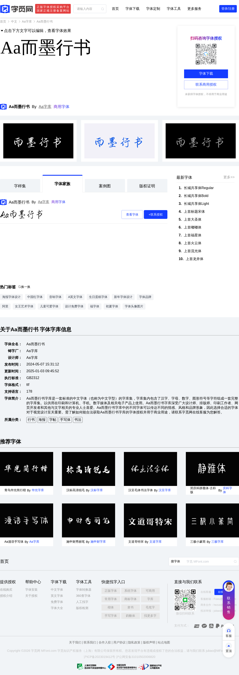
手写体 (65, 420)
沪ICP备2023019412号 (99, 657)
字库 (150, 599)
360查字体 (83, 595)
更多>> (229, 177)
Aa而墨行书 (19, 202)
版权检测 (82, 608)
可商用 (150, 590)
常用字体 (111, 599)
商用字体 (61, 107)
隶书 (130, 607)
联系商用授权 (206, 84)
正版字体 (111, 590)
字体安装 (31, 589)
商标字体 (130, 599)
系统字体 (130, 590)
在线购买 (6, 589)
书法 (77, 420)
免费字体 (57, 602)
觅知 (63, 650)
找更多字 (150, 615)
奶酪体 (130, 615)
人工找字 (82, 602)
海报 (41, 420)
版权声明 (149, 642)
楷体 (111, 607)
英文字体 (57, 595)
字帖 (52, 420)
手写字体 (111, 615)
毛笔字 (150, 607)
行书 (31, 420)
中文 (14, 21)
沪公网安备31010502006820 (135, 657)
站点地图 (164, 642)
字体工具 (174, 9)
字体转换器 (83, 589)
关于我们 (75, 642)
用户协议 (119, 642)
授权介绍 (6, 595)
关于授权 (31, 595)
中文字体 (57, 589)
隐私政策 (134, 642)
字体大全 (57, 608)
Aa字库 (27, 21)
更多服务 (194, 9)
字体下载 (132, 9)
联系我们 (90, 642)
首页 (115, 9)
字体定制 (153, 9)
